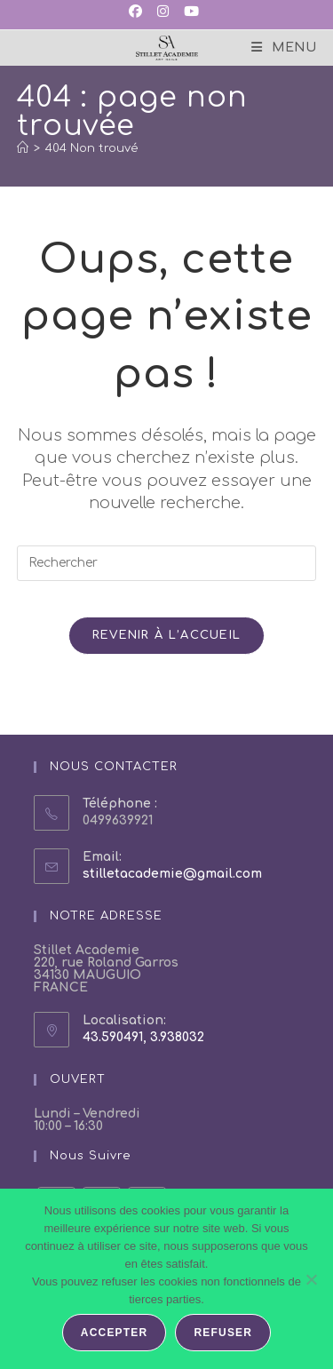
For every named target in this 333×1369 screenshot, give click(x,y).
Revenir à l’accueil (167, 635)
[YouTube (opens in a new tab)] (190, 12)
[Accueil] (22, 148)
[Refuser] (311, 1279)
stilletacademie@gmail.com (172, 873)
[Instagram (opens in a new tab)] (161, 12)
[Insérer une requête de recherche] (167, 563)
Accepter (114, 1332)
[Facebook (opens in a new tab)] (138, 12)
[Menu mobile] (283, 47)
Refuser (223, 1332)
